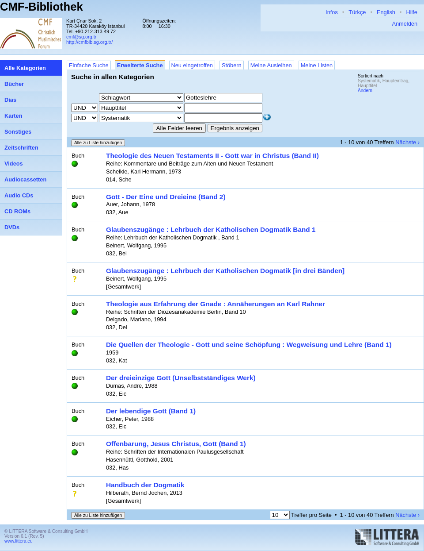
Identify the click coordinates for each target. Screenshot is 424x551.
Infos (332, 12)
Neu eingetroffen (192, 65)
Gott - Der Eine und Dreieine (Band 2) (166, 196)
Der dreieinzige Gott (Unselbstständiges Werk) (181, 377)
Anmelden (404, 23)
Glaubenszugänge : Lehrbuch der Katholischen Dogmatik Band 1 (211, 229)
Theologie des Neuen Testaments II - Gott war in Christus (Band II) (212, 155)
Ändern (365, 90)
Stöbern (232, 65)
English (386, 12)
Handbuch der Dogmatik (145, 485)
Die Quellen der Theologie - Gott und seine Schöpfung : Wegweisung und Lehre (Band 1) (249, 344)
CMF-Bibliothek (41, 6)
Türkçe (357, 12)
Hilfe (411, 12)
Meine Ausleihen (271, 65)
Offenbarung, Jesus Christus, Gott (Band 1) (176, 443)
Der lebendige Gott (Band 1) (151, 411)
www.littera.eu (18, 541)
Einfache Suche (89, 65)
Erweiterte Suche (140, 65)
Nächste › (407, 142)
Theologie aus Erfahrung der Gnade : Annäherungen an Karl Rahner (215, 304)
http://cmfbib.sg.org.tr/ (89, 42)
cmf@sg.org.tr (81, 36)
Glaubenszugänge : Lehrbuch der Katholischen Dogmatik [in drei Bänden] (225, 270)
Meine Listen (317, 65)
